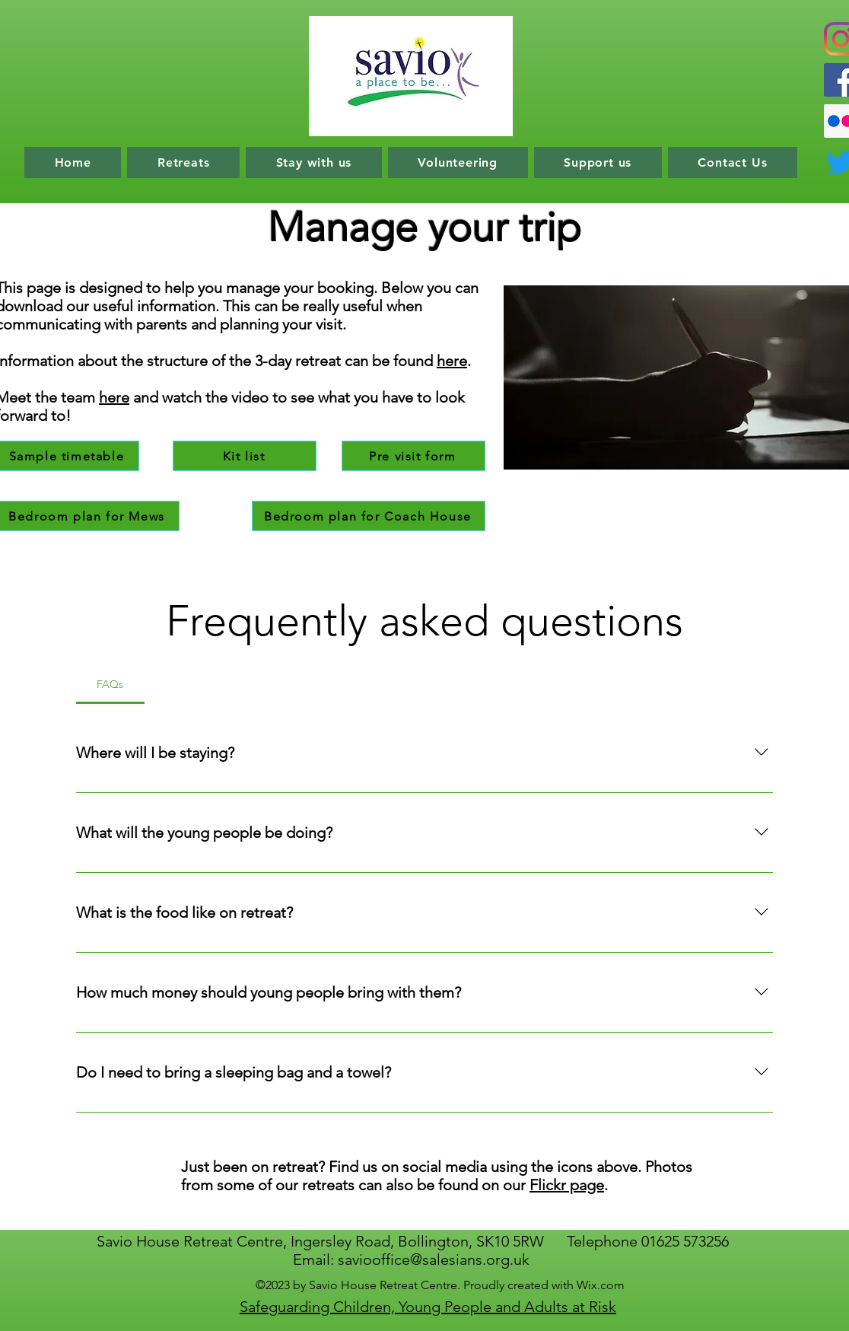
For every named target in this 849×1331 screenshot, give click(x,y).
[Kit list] (244, 456)
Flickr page (566, 1185)
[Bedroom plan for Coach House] (368, 516)
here (114, 397)
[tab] (110, 684)
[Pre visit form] (413, 456)
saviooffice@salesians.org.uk (433, 1259)
